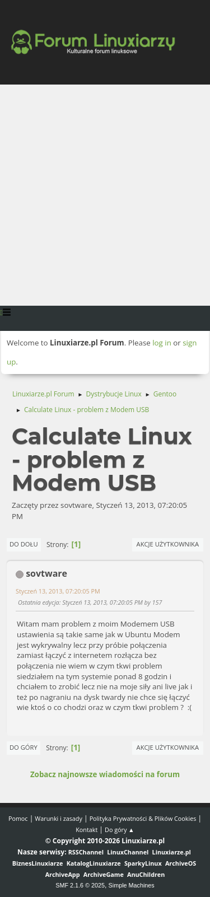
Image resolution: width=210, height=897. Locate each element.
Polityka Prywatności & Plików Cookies (143, 818)
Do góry (24, 747)
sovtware (46, 573)
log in (161, 343)
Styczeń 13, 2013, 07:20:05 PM (58, 591)
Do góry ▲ (119, 829)
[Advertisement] (105, 195)
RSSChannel (86, 852)
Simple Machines (132, 885)
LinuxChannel (127, 852)
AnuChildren (146, 874)
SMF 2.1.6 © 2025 (80, 885)
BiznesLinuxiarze (37, 863)
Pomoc (18, 818)
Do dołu (24, 544)
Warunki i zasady (58, 818)
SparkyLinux (143, 863)
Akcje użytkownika (168, 544)
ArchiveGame (103, 874)
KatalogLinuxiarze (94, 863)
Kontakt (86, 829)
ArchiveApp (62, 874)
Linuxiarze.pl (171, 852)
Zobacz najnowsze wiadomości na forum (105, 774)
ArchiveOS (180, 863)
